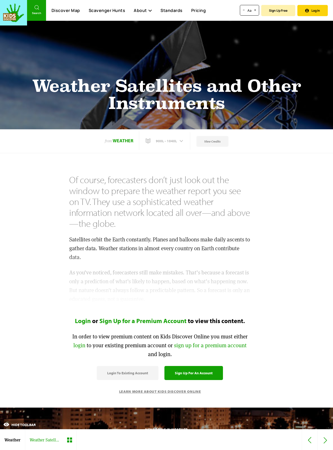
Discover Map (65, 10)
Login (83, 321)
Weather (123, 141)
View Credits (212, 141)
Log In (312, 10)
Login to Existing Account (127, 373)
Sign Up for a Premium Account (143, 321)
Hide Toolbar (19, 424)
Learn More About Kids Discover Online (160, 391)
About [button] (143, 10)
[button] (164, 141)
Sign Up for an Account (194, 373)
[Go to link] (13, 12)
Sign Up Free (278, 10)
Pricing (198, 10)
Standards (172, 10)
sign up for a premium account (210, 345)
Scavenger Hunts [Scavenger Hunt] (107, 10)
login (79, 345)
